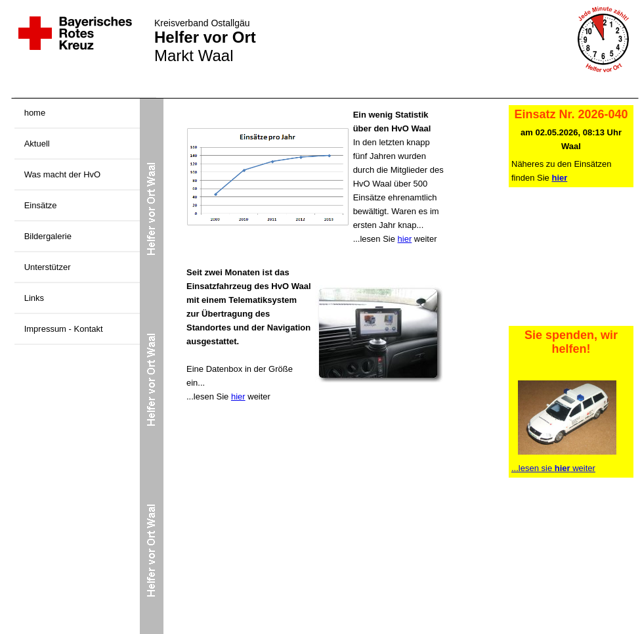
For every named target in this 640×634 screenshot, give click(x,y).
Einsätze (40, 205)
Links (34, 298)
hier (405, 239)
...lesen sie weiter (553, 468)
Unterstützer (47, 267)
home (35, 113)
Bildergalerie (48, 236)
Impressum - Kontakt (63, 329)
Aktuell (37, 143)
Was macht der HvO (62, 174)
